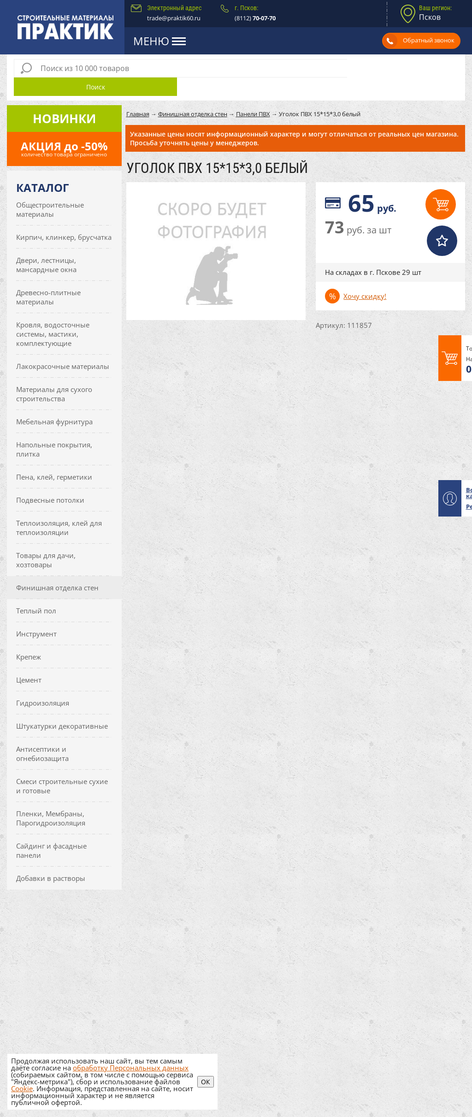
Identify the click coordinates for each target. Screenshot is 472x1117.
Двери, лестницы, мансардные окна (46, 246)
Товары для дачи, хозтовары (46, 541)
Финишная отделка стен (57, 569)
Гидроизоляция (42, 684)
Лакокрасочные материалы (62, 347)
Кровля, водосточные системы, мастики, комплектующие (52, 315)
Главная (137, 95)
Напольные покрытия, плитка (54, 431)
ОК (205, 1081)
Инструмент (36, 615)
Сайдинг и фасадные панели (51, 832)
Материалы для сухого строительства (54, 375)
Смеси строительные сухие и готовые (62, 767)
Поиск (402, 68)
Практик (66, 27)
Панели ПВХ (253, 95)
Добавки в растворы (50, 859)
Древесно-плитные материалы (48, 278)
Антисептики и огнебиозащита (42, 735)
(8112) (255, 18)
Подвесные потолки (50, 481)
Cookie (22, 1088)
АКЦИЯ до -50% (64, 130)
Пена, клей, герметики (54, 458)
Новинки (64, 100)
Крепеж (28, 638)
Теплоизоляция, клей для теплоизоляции (59, 509)
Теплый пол (36, 592)
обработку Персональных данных (131, 1067)
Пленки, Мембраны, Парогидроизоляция (50, 799)
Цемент (28, 661)
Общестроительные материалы (50, 191)
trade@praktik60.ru (174, 18)
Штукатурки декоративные (62, 707)
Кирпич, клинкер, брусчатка (64, 218)
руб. (372, 184)
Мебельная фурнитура (54, 403)
